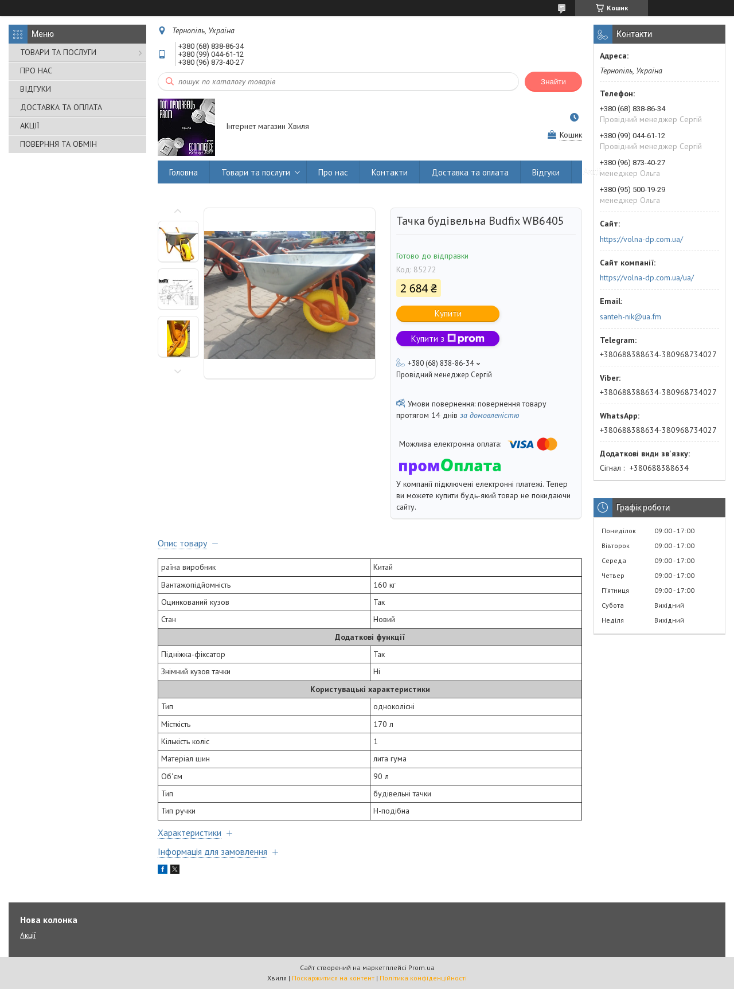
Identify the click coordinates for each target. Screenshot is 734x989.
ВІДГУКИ (35, 89)
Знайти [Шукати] (553, 81)
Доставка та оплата (470, 172)
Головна (183, 172)
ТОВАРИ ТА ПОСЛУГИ (58, 52)
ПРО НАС (36, 70)
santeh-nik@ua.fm (630, 316)
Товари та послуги (255, 172)
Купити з (448, 338)
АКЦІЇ (29, 125)
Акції (592, 172)
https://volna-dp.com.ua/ (641, 239)
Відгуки (546, 172)
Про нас (333, 172)
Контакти (390, 172)
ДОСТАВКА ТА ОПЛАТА (61, 107)
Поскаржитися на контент (333, 978)
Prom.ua (421, 967)
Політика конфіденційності (423, 978)
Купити (448, 313)
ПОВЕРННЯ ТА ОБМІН (58, 144)
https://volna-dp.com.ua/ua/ (647, 277)
